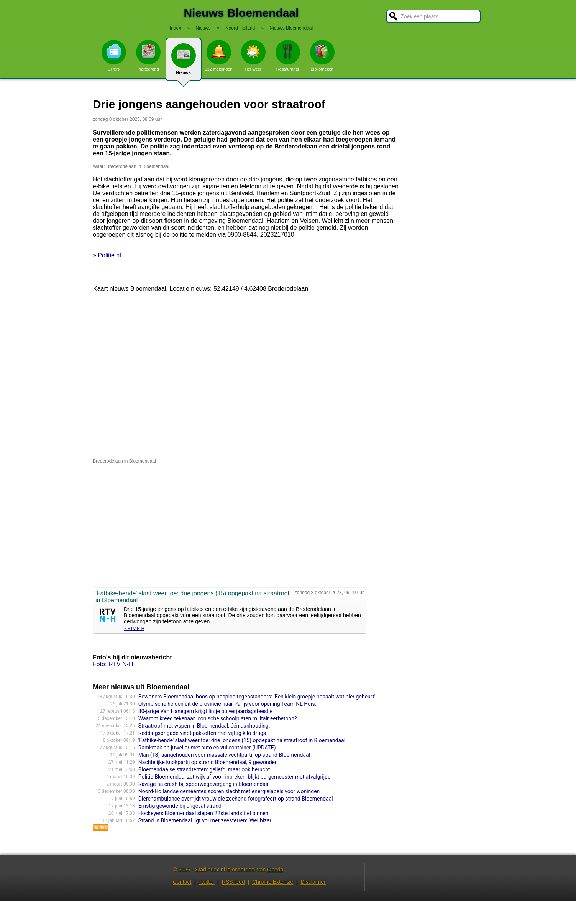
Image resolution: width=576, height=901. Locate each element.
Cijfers (114, 55)
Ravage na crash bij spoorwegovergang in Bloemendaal (204, 784)
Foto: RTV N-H (113, 664)
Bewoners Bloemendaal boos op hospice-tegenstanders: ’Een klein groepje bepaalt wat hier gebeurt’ (257, 696)
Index (175, 28)
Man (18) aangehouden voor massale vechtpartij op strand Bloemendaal (224, 755)
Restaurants (288, 55)
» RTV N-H (134, 628)
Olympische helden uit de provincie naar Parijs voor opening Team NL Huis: (227, 704)
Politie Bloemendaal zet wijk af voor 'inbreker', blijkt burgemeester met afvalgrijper (235, 777)
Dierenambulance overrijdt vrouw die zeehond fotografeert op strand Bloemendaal (235, 799)
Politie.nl (109, 255)
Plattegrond (148, 55)
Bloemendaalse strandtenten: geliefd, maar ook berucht (204, 769)
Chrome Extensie (272, 882)
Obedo (275, 869)
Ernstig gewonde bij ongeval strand (180, 806)
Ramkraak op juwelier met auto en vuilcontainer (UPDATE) (207, 748)
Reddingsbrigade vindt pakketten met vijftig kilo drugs (202, 733)
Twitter (206, 882)
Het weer (253, 55)
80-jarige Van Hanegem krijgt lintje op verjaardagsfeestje (205, 711)
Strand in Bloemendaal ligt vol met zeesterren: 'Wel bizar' (205, 820)
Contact (182, 882)
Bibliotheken (322, 55)
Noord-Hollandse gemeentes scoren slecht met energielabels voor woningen (229, 791)
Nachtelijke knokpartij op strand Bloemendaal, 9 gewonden (208, 762)
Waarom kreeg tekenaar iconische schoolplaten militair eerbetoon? (217, 718)
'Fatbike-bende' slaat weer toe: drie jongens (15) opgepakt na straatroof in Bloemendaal (241, 740)
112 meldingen (218, 55)
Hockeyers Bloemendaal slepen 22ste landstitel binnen (203, 813)
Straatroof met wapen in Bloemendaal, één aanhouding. (204, 726)
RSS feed (233, 882)
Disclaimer (313, 882)
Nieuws (183, 62)
